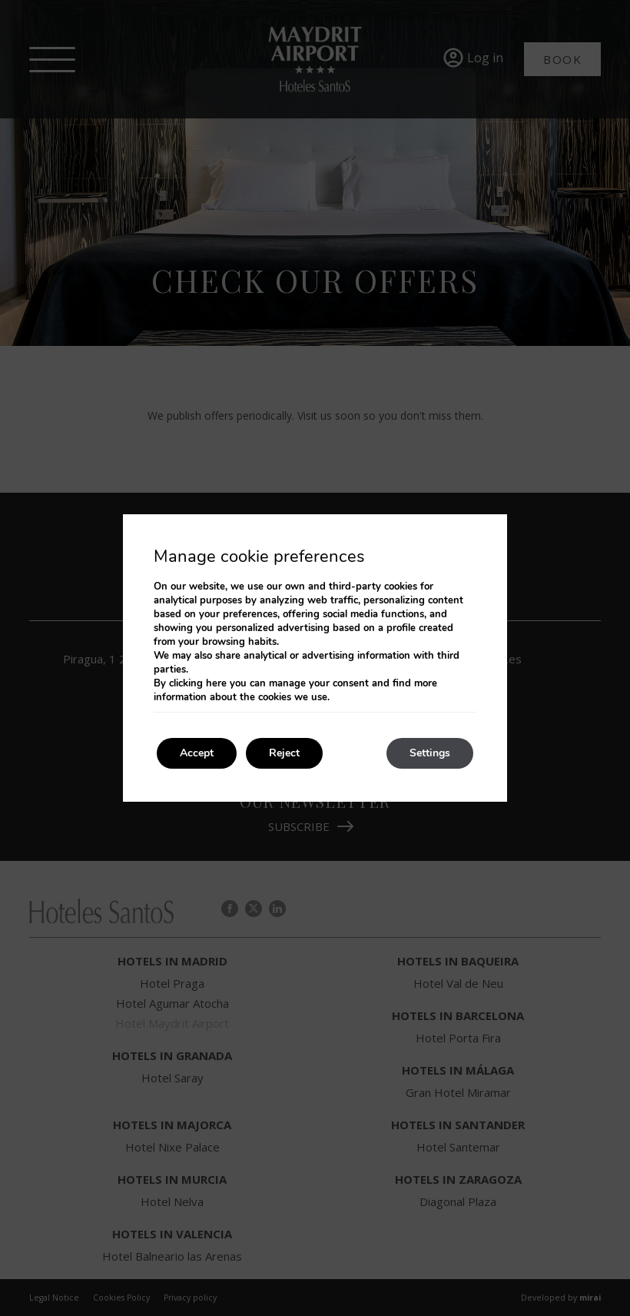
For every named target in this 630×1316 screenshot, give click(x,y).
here (216, 683)
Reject (284, 753)
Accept (197, 753)
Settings (430, 753)
